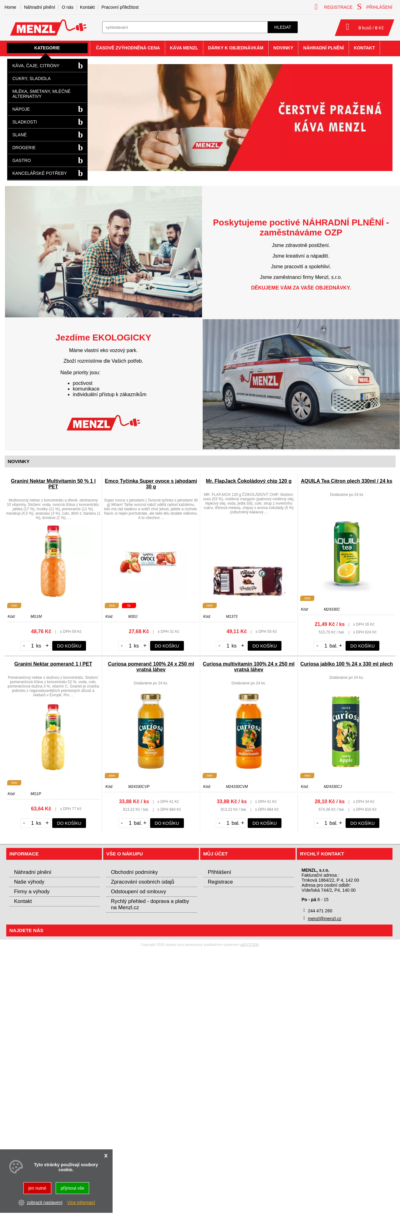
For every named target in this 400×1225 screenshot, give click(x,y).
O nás (67, 7)
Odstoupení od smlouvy (138, 892)
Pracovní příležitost (120, 7)
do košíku (69, 645)
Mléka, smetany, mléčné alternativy (42, 94)
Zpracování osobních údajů (142, 882)
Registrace (220, 882)
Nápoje (21, 109)
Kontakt (87, 7)
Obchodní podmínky (134, 872)
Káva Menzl (184, 47)
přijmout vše (72, 1188)
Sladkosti (25, 121)
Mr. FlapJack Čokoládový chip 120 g (248, 481)
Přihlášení (219, 872)
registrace (333, 7)
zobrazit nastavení (45, 1202)
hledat (282, 27)
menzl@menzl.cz (324, 918)
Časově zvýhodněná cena (128, 47)
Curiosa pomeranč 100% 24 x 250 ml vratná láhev (151, 666)
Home (10, 7)
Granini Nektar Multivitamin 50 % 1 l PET (53, 483)
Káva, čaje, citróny (36, 65)
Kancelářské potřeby (40, 173)
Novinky (283, 47)
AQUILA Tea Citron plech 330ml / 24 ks (346, 481)
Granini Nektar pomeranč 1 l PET (53, 664)
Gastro (22, 160)
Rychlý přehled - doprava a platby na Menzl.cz (150, 904)
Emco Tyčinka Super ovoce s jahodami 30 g (151, 483)
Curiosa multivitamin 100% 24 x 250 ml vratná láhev (249, 666)
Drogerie (24, 147)
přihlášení (374, 6)
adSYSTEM (249, 944)
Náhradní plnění (39, 7)
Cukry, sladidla (32, 78)
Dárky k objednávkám (235, 47)
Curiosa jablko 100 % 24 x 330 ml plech (346, 664)
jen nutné (37, 1188)
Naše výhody (29, 882)
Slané (20, 134)
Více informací (81, 1202)
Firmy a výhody (32, 892)
